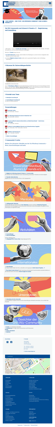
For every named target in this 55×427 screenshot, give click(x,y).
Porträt (7, 326)
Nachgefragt (9, 328)
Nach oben (31, 415)
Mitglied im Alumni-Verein (15, 58)
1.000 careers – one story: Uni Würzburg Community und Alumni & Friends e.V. (26, 22)
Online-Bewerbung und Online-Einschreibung (39, 399)
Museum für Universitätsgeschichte (18, 65)
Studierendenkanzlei (10, 402)
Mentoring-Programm (42, 204)
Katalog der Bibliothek (34, 401)
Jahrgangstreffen (10, 239)
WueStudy (31, 395)
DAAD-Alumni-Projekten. (38, 267)
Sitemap (31, 412)
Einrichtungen (8, 386)
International (8, 387)
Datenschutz (27, 425)
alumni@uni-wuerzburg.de (12, 97)
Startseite (7, 377)
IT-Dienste (7, 397)
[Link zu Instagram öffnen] (7, 342)
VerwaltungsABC (33, 387)
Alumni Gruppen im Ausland (25, 271)
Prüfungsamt (8, 401)
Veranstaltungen (9, 234)
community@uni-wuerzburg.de (13, 99)
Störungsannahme (9, 418)
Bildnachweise (32, 413)
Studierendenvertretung (10, 404)
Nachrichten (32, 383)
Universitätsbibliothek (10, 395)
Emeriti (6, 329)
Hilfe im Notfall (8, 420)
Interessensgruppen (10, 235)
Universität (8, 380)
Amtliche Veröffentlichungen (35, 389)
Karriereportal (32, 384)
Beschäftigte (32, 386)
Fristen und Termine (33, 380)
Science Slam (17, 239)
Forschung (8, 383)
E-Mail (26, 348)
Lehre (6, 384)
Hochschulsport (9, 398)
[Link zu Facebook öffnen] (11, 342)
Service (7, 392)
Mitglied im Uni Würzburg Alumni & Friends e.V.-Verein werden (19, 173)
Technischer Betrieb (10, 419)
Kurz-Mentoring (24, 204)
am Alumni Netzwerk (10, 54)
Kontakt (26, 339)
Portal (11, 52)
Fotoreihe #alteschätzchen (12, 177)
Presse (7, 415)
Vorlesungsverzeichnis (34, 398)
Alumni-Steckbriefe (10, 330)
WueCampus (32, 397)
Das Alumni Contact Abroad (12, 270)
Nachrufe (8, 332)
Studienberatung (9, 400)
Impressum (20, 425)
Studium (7, 382)
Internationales (9, 266)
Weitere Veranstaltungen (11, 136)
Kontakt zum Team (12, 94)
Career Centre (8, 405)
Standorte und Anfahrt (10, 413)
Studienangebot (32, 382)
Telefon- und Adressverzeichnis (12, 412)
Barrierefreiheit (34, 425)
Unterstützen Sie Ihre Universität (13, 299)
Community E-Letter (13, 140)
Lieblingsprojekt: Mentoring (12, 203)
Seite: (30, 420)
